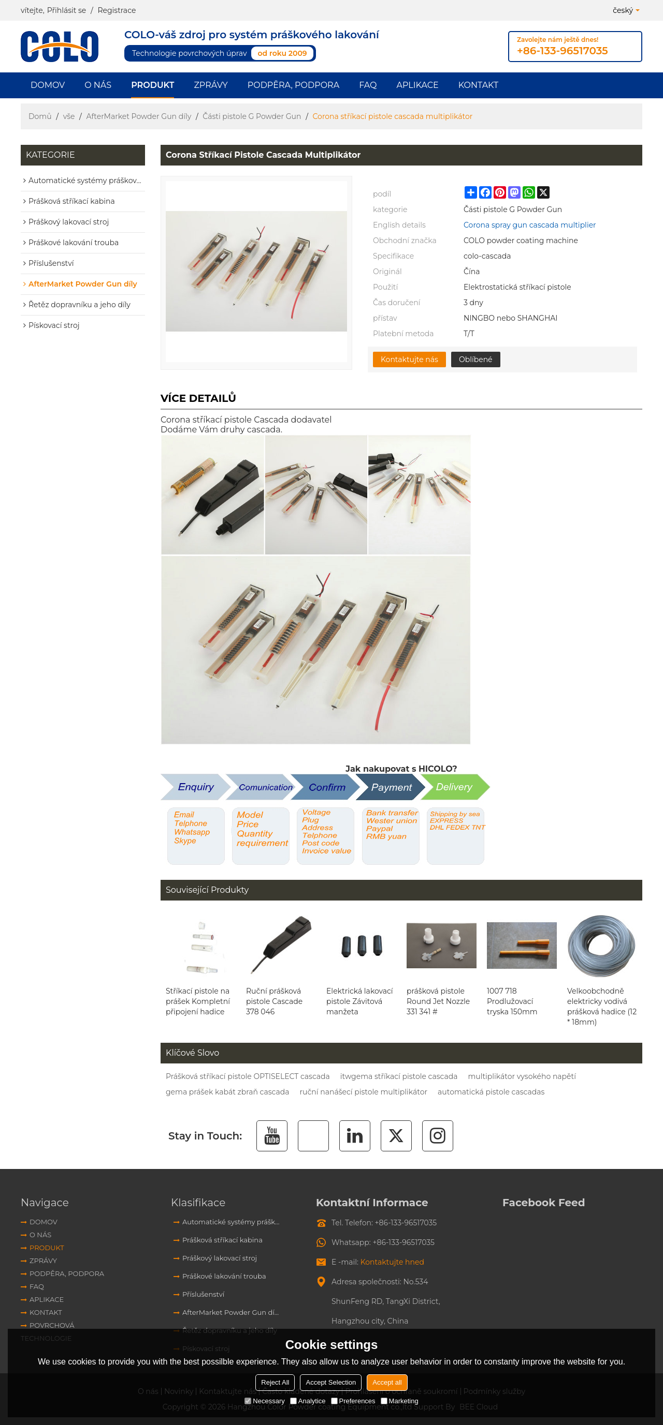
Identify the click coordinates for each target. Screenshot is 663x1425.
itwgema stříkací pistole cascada (399, 1076)
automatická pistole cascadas (491, 1092)
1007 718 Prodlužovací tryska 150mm (512, 1001)
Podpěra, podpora (293, 85)
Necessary (264, 1401)
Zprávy (210, 85)
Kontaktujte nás (409, 359)
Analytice (308, 1401)
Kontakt (478, 85)
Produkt (152, 85)
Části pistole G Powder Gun (252, 116)
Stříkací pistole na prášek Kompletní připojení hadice (198, 1001)
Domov (48, 85)
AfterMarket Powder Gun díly (138, 116)
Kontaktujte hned (392, 1262)
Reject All (275, 1382)
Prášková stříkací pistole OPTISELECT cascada (248, 1076)
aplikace (417, 85)
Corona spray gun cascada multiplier (530, 225)
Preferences (353, 1401)
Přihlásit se (67, 10)
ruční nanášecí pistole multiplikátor (363, 1092)
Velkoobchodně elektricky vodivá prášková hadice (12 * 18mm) (602, 1006)
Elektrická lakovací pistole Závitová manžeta (359, 1001)
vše (69, 116)
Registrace (116, 10)
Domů (40, 116)
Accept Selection (331, 1382)
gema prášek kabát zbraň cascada (227, 1092)
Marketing (400, 1401)
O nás (97, 85)
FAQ (368, 85)
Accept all (386, 1382)
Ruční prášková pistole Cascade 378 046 (274, 1001)
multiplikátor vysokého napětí (522, 1076)
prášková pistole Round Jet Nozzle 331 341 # (438, 1001)
